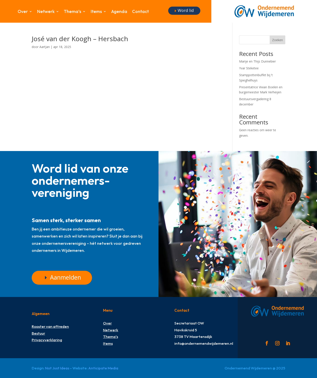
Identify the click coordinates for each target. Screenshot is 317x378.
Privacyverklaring (47, 339)
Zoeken (277, 40)
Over (23, 12)
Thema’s (72, 12)
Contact (140, 12)
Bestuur (38, 333)
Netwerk (46, 12)
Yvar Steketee (249, 68)
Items (96, 12)
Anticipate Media (103, 368)
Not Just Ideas (57, 368)
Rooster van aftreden (50, 326)
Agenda (119, 12)
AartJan (44, 47)
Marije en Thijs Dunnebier (257, 61)
